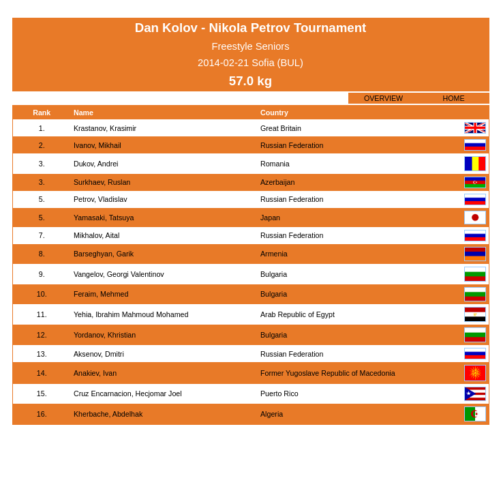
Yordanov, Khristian (105, 335)
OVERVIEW (383, 98)
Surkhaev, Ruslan (102, 182)
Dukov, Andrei (96, 164)
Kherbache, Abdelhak (108, 414)
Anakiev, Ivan (95, 373)
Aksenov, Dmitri (99, 354)
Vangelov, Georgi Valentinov (119, 274)
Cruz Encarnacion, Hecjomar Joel (128, 393)
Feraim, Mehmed (101, 294)
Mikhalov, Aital (96, 235)
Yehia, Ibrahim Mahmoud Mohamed (131, 314)
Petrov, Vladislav (100, 199)
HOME (454, 98)
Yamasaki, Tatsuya (104, 217)
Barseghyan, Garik (104, 254)
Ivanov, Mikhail (97, 145)
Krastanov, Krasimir (105, 128)
